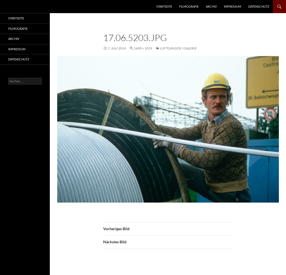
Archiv (211, 6)
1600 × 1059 (143, 48)
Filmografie (189, 6)
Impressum (232, 6)
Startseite (164, 6)
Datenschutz (258, 6)
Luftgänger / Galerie (178, 48)
